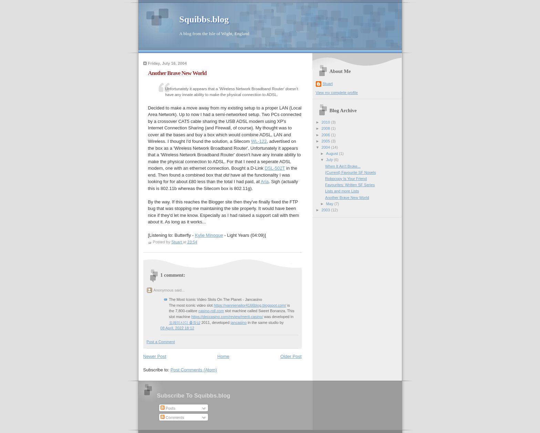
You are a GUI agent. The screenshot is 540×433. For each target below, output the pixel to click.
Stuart (328, 84)
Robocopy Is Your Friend (346, 179)
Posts (167, 408)
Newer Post (154, 356)
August (332, 153)
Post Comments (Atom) (193, 369)
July (330, 160)
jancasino (238, 322)
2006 (326, 135)
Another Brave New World (347, 198)
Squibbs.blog (204, 19)
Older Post (290, 356)
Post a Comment (161, 342)
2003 (326, 210)
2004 (326, 147)
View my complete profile (337, 93)
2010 (326, 122)
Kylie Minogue (209, 235)
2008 (326, 128)
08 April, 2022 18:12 (177, 328)
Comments (172, 417)
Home (223, 356)
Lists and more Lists (342, 191)
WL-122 (259, 141)
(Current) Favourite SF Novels (350, 172)
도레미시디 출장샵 (184, 322)
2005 (326, 141)
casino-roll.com (211, 311)
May (330, 204)
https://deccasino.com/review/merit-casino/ (227, 317)
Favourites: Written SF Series (350, 185)
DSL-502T (274, 168)
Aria (265, 181)
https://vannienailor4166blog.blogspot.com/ (250, 305)
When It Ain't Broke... (343, 166)
